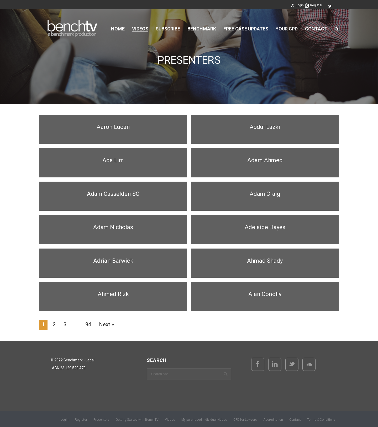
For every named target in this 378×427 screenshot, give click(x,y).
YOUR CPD (287, 28)
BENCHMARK (201, 28)
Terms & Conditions (321, 419)
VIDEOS (140, 28)
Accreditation (273, 419)
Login (297, 5)
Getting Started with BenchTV (137, 419)
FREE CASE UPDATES (245, 28)
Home (118, 28)
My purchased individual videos (204, 419)
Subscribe (168, 28)
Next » (106, 324)
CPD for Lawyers (245, 419)
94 (88, 324)
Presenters (101, 419)
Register (313, 5)
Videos (170, 419)
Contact (316, 28)
